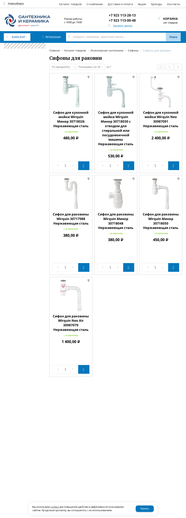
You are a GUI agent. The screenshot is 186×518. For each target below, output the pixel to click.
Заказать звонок (122, 25)
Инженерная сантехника (107, 50)
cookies (54, 507)
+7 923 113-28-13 (122, 15)
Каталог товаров (75, 50)
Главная (54, 50)
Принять (144, 508)
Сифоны (133, 50)
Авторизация (53, 36)
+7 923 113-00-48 (122, 20)
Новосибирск (16, 3)
